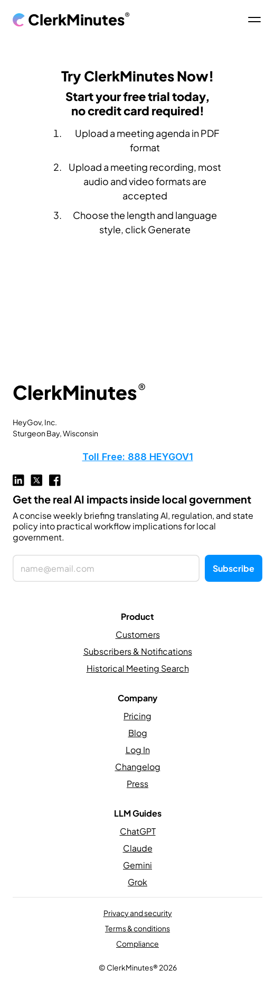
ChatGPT (138, 831)
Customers (138, 634)
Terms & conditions (137, 928)
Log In (138, 749)
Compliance (137, 943)
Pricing (137, 715)
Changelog (137, 766)
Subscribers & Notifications (137, 651)
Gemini (137, 865)
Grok (137, 881)
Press (137, 783)
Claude (138, 848)
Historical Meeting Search (138, 668)
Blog (137, 732)
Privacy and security (137, 913)
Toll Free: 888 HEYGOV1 (137, 456)
